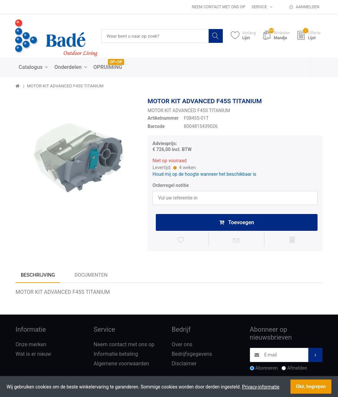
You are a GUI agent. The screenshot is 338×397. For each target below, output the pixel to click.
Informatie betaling (116, 355)
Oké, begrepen (311, 386)
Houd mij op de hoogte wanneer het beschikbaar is (204, 174)
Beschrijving (38, 276)
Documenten (91, 276)
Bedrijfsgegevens (192, 355)
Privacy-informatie (260, 386)
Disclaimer (184, 365)
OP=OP (116, 62)
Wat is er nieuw (33, 355)
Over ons (182, 346)
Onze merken (31, 346)
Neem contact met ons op (218, 7)
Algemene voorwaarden (121, 365)
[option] (77, 158)
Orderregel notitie (170, 185)
